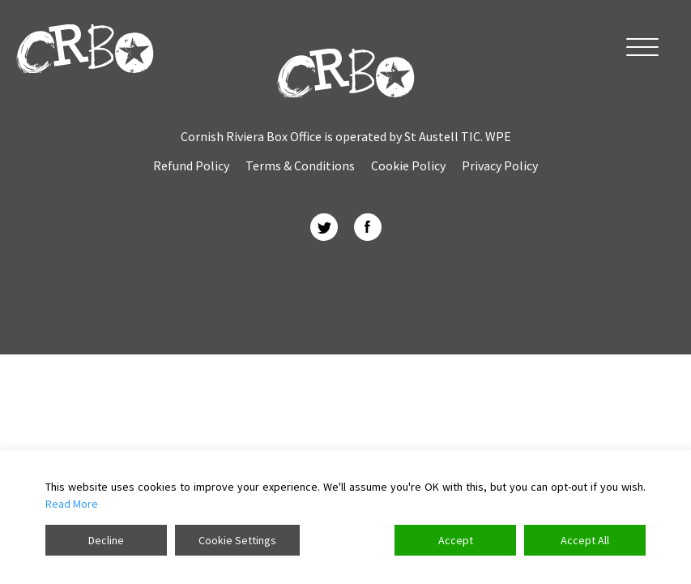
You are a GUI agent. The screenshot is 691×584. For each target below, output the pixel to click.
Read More (71, 503)
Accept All (585, 540)
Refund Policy (191, 165)
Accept (455, 540)
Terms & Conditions (300, 165)
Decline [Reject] (106, 540)
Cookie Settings (237, 540)
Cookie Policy (408, 165)
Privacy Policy (500, 165)
